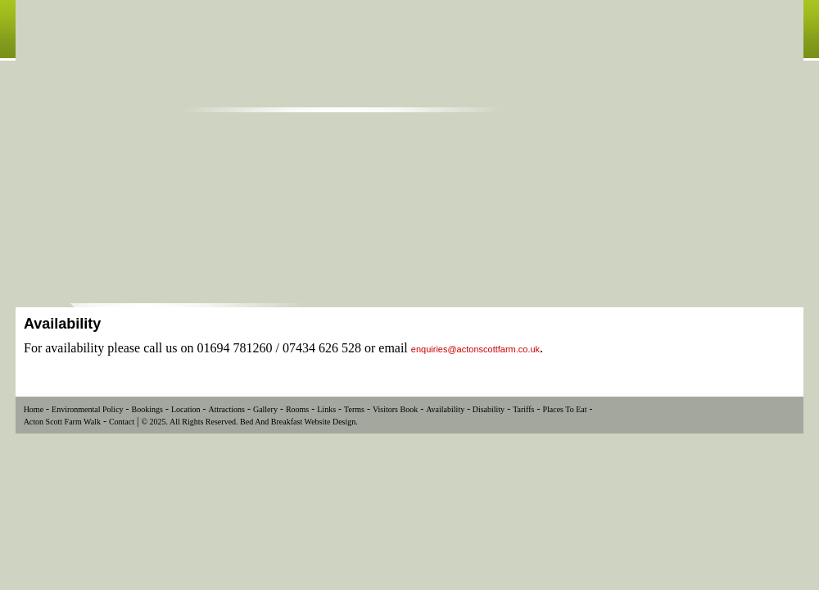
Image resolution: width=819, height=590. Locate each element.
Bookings (147, 409)
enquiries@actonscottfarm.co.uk (475, 349)
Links (326, 409)
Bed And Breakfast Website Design (297, 421)
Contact (121, 421)
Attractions (226, 409)
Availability (445, 409)
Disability (487, 409)
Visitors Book (395, 409)
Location (186, 409)
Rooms (297, 409)
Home (33, 409)
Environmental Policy (88, 409)
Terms (354, 409)
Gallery (265, 409)
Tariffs (523, 409)
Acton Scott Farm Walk (62, 421)
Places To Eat (564, 409)
